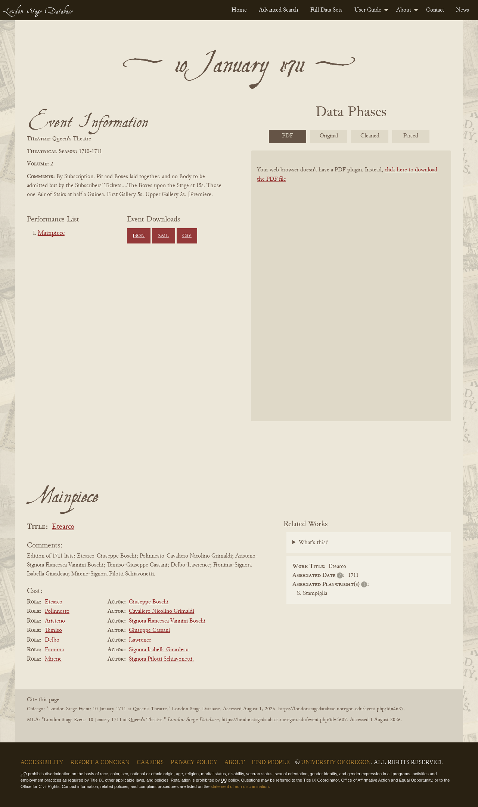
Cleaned (369, 136)
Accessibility (42, 763)
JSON (139, 236)
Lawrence (140, 640)
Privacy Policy (194, 763)
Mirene (53, 659)
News (462, 10)
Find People (271, 763)
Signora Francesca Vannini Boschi (167, 621)
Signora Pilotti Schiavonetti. (161, 659)
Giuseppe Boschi (148, 602)
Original (329, 136)
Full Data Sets (326, 10)
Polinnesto (57, 611)
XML (163, 236)
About (403, 10)
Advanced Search (278, 10)
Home (239, 10)
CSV (187, 236)
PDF (287, 136)
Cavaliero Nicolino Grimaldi (161, 611)
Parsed (410, 136)
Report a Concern (100, 763)
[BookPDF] (351, 295)
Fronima (54, 650)
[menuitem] (239, 10)
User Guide (367, 10)
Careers (150, 763)
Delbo (52, 640)
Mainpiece (51, 233)
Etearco (63, 527)
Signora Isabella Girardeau (159, 650)
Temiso (53, 630)
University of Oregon (336, 763)
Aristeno (55, 621)
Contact (435, 10)
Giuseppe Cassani (149, 630)
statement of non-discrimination (240, 786)
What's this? (313, 543)
